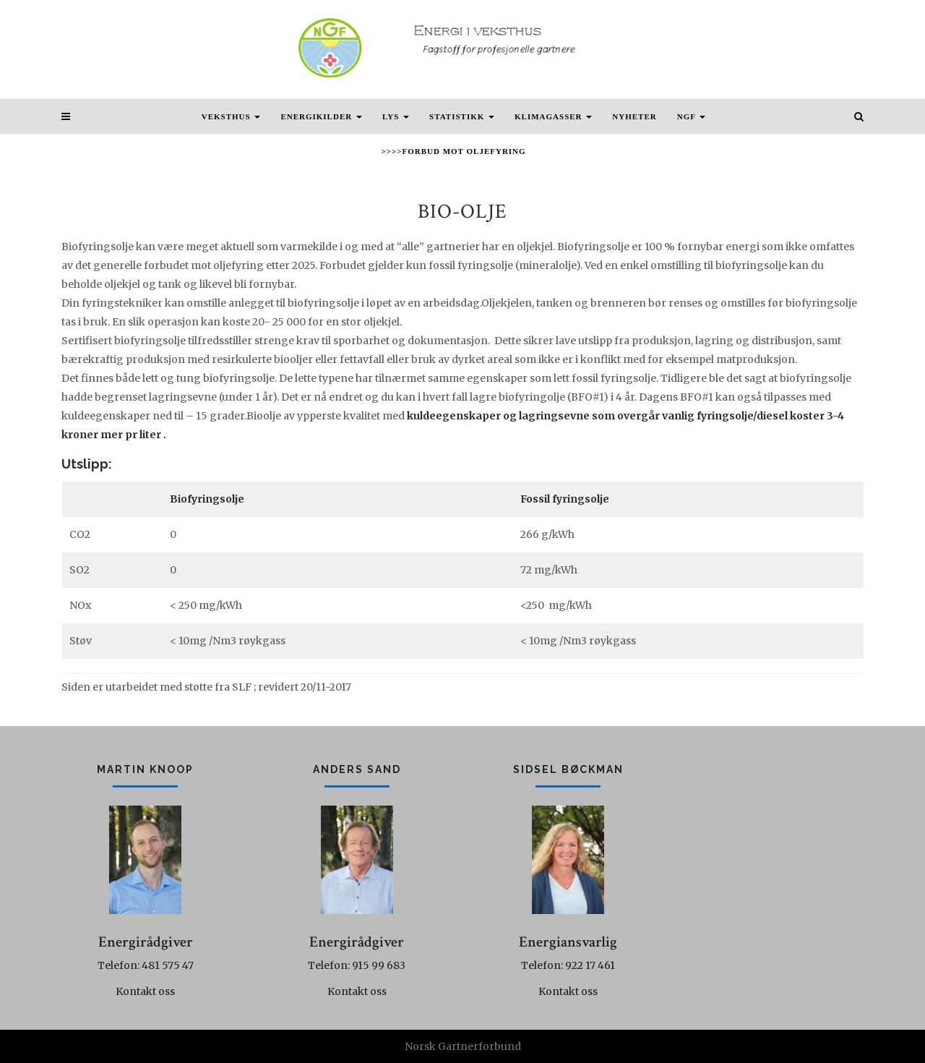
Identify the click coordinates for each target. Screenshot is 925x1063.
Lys (395, 116)
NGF (691, 116)
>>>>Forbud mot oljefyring (453, 151)
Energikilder (321, 116)
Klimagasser (553, 116)
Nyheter (634, 116)
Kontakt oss (145, 991)
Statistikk (461, 116)
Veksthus (231, 116)
